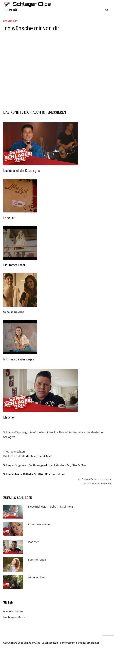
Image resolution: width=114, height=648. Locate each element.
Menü (11, 10)
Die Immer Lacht (14, 265)
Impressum (68, 642)
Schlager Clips (32, 642)
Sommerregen (37, 559)
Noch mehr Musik (14, 617)
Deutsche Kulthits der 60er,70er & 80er (27, 456)
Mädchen (9, 417)
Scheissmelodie (13, 312)
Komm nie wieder (39, 524)
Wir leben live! (36, 577)
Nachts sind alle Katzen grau (22, 171)
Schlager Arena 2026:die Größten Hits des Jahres (33, 474)
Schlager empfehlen (88, 642)
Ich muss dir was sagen (18, 359)
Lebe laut (9, 218)
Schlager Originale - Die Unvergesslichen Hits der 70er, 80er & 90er (44, 465)
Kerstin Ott (10, 21)
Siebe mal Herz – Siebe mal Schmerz (50, 506)
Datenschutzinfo (51, 642)
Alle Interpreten (13, 611)
